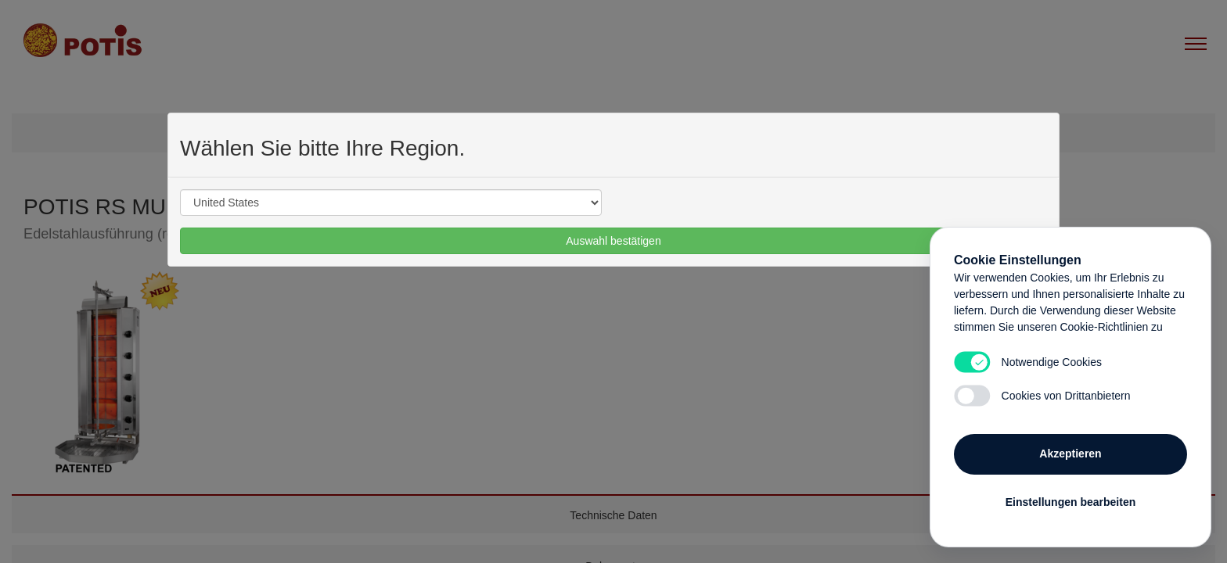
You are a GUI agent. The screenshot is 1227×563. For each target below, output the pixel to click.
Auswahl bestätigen (613, 241)
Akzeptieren (1070, 453)
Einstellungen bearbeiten (1070, 502)
